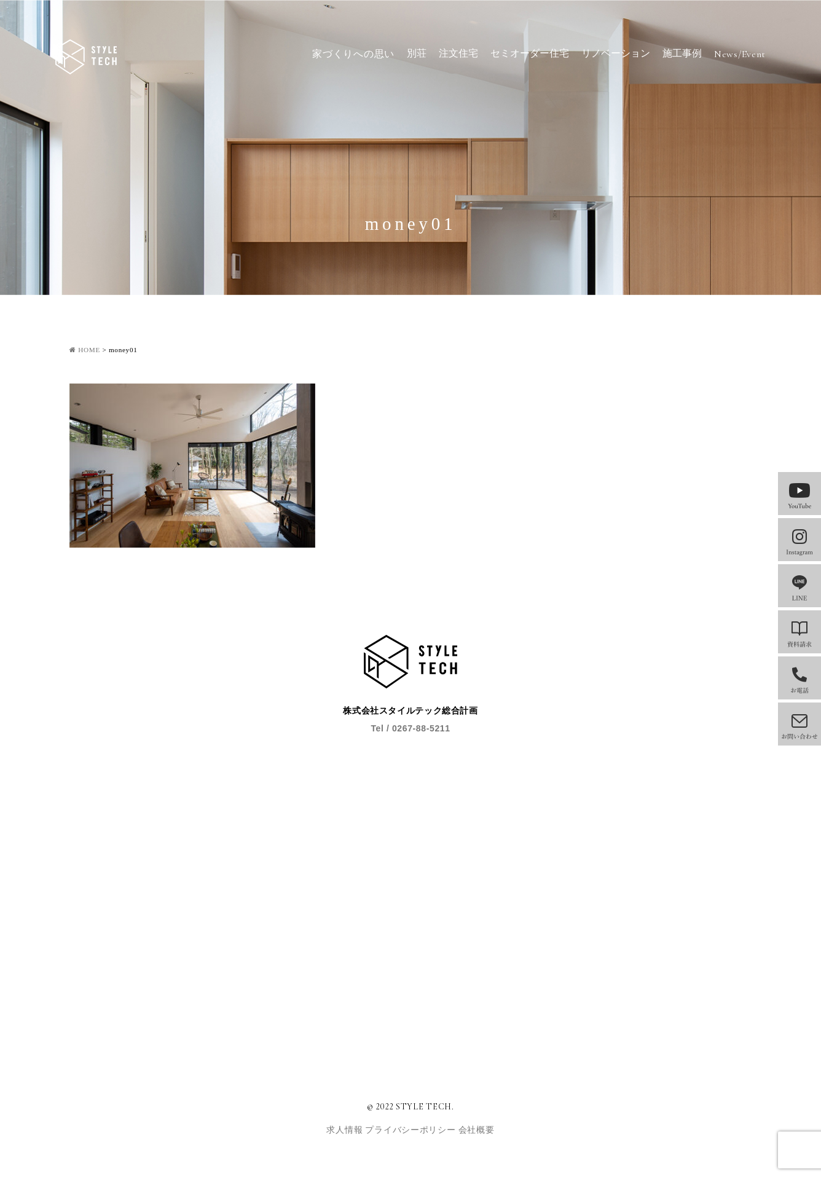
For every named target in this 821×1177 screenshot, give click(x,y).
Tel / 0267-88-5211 (410, 728)
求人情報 (345, 1130)
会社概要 (476, 1130)
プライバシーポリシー (411, 1130)
